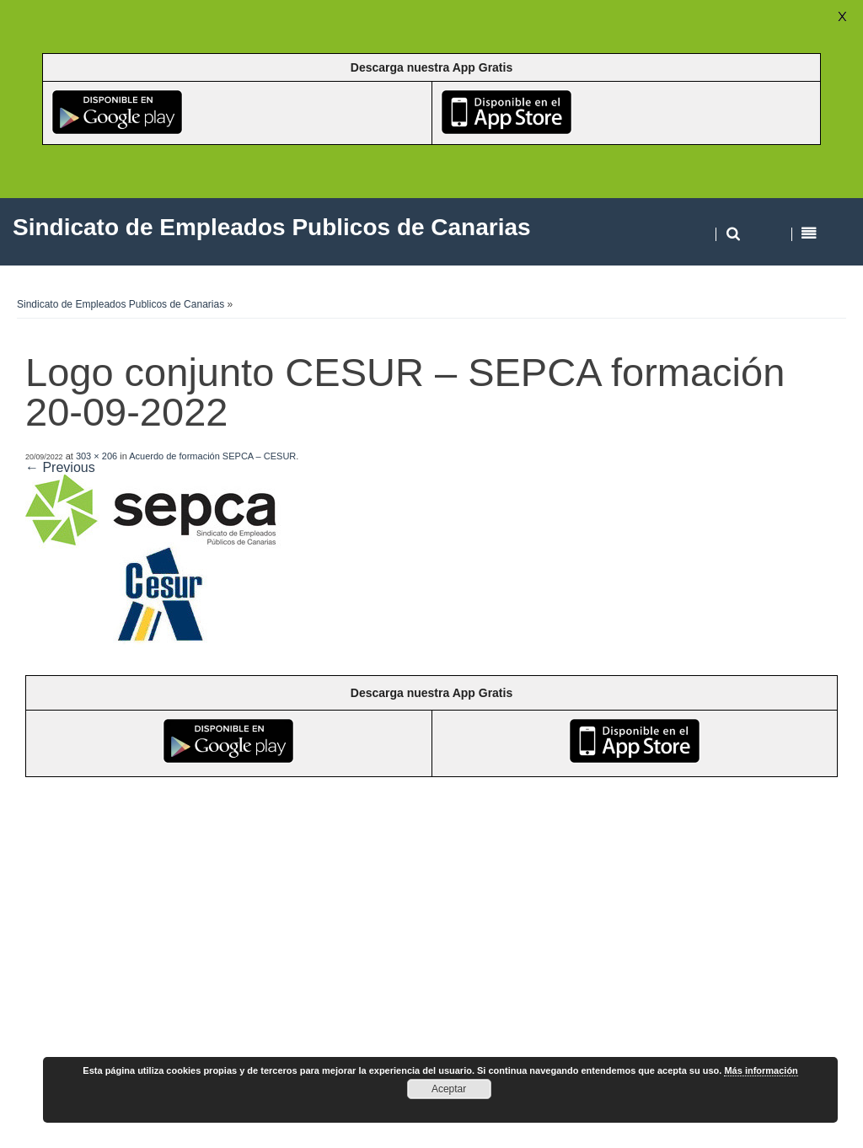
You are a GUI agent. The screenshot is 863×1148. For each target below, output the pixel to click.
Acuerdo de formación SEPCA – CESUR (212, 456)
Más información (760, 1070)
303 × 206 (96, 456)
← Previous (60, 467)
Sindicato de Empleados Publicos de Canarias (120, 304)
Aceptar (449, 1089)
